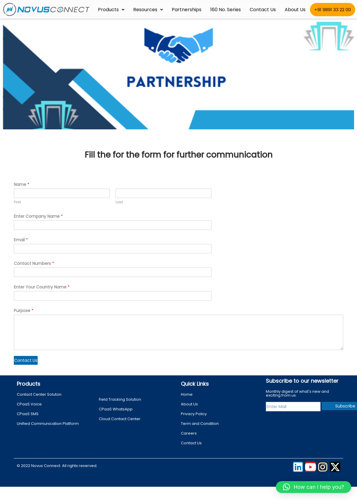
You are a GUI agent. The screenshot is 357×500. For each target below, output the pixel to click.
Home (187, 394)
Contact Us (263, 9)
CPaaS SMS (28, 414)
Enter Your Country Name (42, 287)
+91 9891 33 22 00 (332, 9)
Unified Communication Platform (48, 423)
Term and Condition (200, 423)
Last (119, 202)
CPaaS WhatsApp (116, 409)
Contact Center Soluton (39, 394)
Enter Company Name (38, 216)
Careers (189, 433)
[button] (313, 487)
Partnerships (186, 9)
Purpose (24, 310)
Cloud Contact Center (120, 419)
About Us (295, 9)
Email (21, 240)
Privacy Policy (194, 414)
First (17, 202)
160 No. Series (225, 9)
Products (111, 9)
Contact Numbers (34, 263)
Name (21, 184)
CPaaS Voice (29, 404)
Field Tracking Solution (120, 399)
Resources (148, 9)
